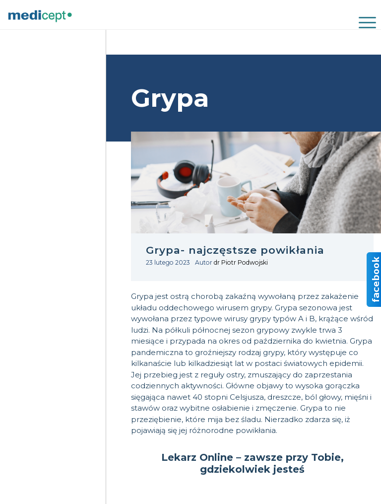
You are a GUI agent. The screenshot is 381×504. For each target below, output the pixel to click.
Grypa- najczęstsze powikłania (235, 250)
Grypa (142, 296)
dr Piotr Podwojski (241, 262)
